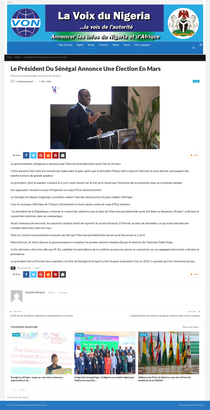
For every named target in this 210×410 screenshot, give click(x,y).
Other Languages (144, 45)
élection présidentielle (24, 268)
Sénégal (37, 268)
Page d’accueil (63, 45)
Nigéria (78, 45)
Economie (103, 45)
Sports (128, 45)
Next (23, 390)
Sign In (9, 2)
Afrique (90, 45)
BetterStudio (198, 405)
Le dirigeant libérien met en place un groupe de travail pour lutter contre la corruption (165, 315)
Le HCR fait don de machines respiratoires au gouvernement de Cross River (41, 315)
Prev (15, 390)
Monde (116, 45)
